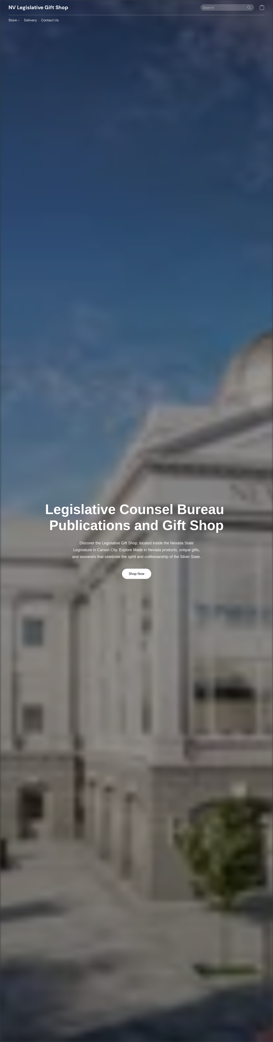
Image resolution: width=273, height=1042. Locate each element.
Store (14, 20)
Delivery (30, 20)
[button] (38, 7)
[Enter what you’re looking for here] (227, 7)
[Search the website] (249, 7)
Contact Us (50, 20)
